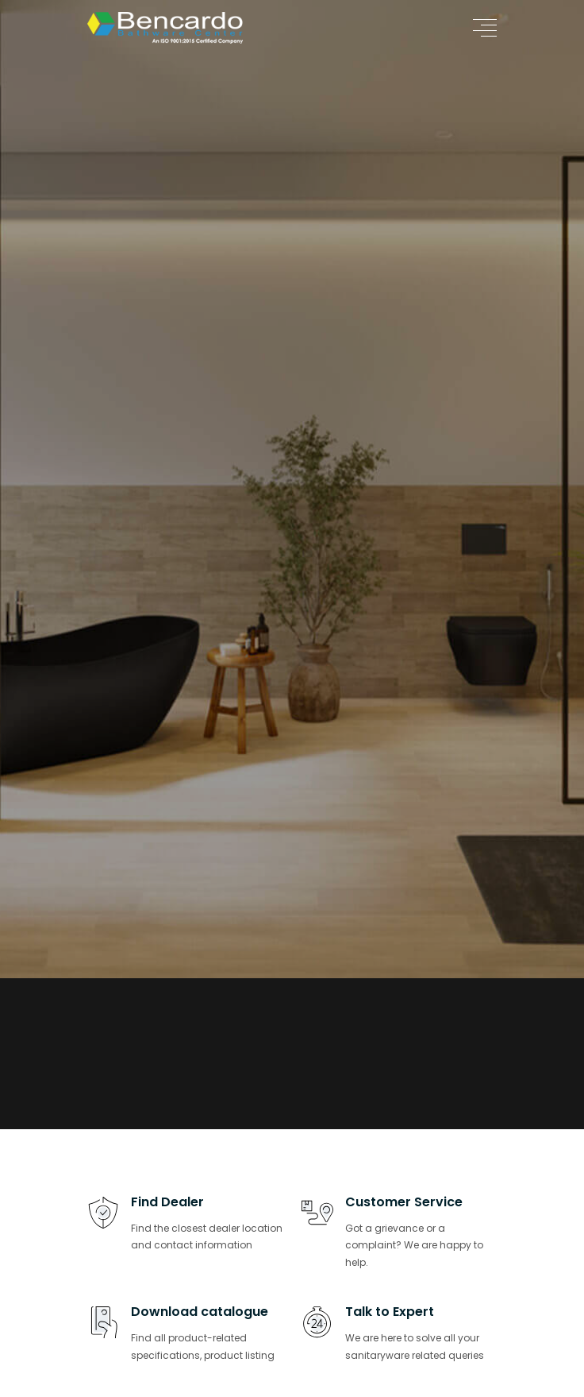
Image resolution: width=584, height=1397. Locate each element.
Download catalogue (199, 1311)
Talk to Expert (389, 1311)
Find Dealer (167, 1202)
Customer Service (404, 1202)
